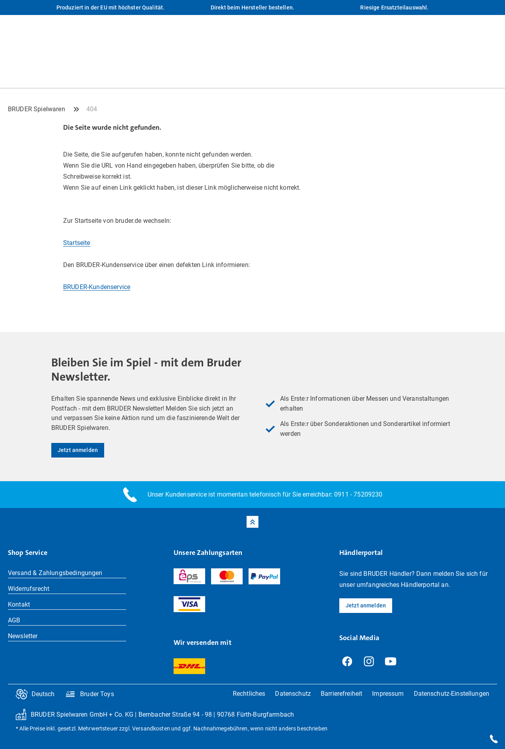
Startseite (76, 243)
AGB (14, 620)
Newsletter (23, 636)
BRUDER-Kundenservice (96, 287)
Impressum (388, 693)
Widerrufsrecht (28, 588)
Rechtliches (249, 693)
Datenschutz (293, 693)
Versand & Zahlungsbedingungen (55, 573)
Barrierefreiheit (341, 693)
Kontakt (19, 604)
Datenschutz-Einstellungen (452, 693)
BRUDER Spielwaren (36, 109)
